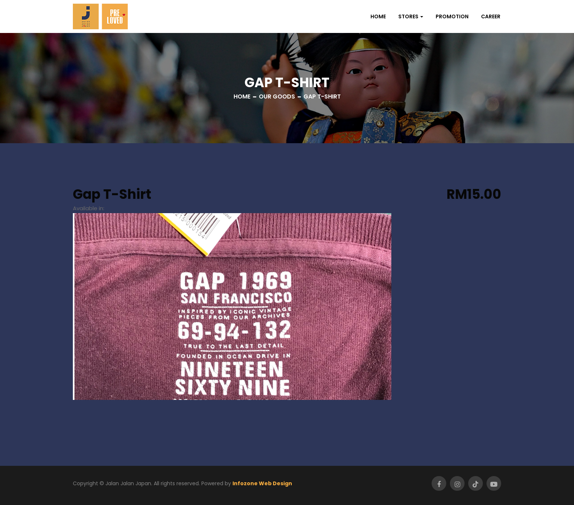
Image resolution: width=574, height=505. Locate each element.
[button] (410, 16)
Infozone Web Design (262, 483)
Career (490, 16)
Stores (408, 16)
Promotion (452, 16)
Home (378, 16)
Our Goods (277, 96)
